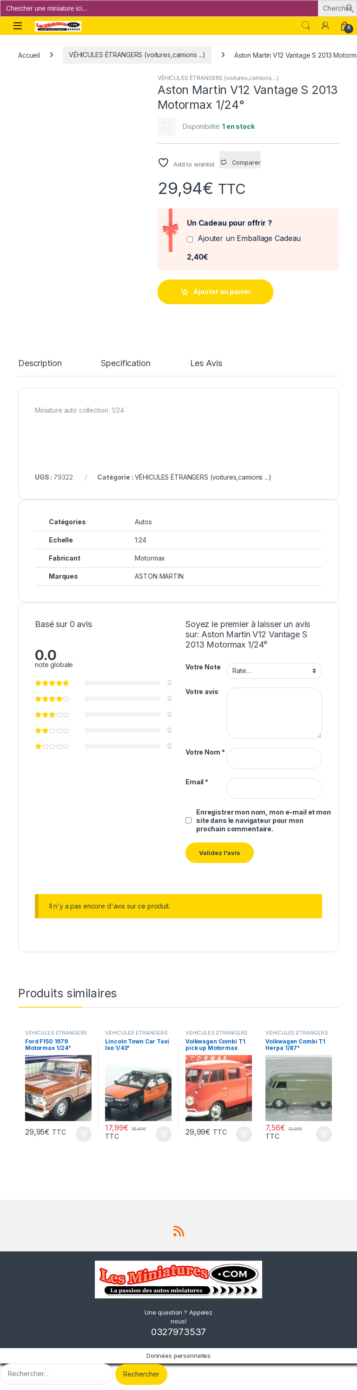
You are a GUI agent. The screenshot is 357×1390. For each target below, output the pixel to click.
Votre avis (201, 691)
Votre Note (203, 667)
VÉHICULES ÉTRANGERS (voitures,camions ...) (137, 55)
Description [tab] (39, 363)
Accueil (29, 55)
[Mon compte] (325, 25)
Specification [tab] (125, 363)
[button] (350, 8)
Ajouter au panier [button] (84, 1134)
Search (306, 25)
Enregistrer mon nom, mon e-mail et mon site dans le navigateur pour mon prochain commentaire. (263, 820)
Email (196, 782)
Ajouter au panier (222, 291)
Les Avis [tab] (206, 363)
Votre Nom (205, 752)
